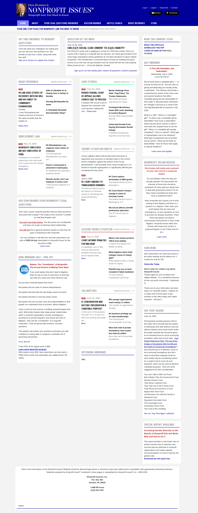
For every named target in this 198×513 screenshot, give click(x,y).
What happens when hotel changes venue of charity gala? (120, 255)
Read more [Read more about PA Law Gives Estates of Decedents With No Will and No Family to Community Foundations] (23, 126)
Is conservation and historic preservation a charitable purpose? (93, 305)
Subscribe (164, 8)
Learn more (45, 246)
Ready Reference (136, 23)
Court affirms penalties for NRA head (93, 242)
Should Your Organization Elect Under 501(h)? (98, 29)
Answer (107, 65)
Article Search (114, 23)
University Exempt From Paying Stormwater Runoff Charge (121, 127)
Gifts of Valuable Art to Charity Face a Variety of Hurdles (57, 93)
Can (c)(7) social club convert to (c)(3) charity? (96, 48)
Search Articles (59, 82)
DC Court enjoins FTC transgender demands (93, 183)
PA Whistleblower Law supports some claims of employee (57, 148)
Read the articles (154, 45)
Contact (174, 8)
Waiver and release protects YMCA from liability (121, 239)
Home (23, 23)
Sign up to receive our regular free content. (37, 60)
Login (147, 51)
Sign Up (158, 51)
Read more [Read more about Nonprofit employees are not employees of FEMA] (23, 169)
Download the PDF (154, 48)
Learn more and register (162, 151)
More (83, 200)
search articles (59, 136)
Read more (91, 111)
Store (154, 23)
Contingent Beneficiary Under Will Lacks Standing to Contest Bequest (121, 110)
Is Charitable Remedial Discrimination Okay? (56, 111)
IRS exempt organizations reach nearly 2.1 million (120, 301)
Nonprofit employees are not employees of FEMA (30, 151)
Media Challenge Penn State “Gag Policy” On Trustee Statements (119, 93)
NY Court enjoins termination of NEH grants (120, 178)
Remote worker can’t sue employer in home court (57, 180)
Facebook (171, 13)
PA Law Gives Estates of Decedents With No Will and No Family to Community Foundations (31, 99)
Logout (154, 8)
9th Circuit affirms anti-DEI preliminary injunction (121, 209)
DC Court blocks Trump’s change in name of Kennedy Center (120, 193)
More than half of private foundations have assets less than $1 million (120, 330)
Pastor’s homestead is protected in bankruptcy (57, 166)
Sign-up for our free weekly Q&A (87, 71)
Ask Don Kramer (92, 23)
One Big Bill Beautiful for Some (57, 103)
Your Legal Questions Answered (61, 23)
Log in (144, 8)
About (35, 23)
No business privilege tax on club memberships (120, 315)
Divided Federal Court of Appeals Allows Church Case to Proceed (93, 96)
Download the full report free (157, 459)
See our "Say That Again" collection (159, 413)
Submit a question (129, 71)
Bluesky (156, 13)
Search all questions (111, 71)
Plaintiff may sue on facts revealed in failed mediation (121, 270)
